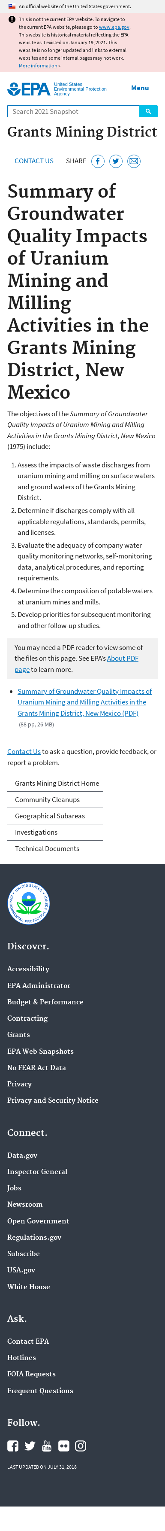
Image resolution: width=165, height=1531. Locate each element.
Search (148, 111)
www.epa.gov (114, 27)
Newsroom (25, 1205)
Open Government (38, 1222)
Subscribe (23, 1254)
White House (28, 1287)
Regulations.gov (34, 1238)
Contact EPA (28, 1342)
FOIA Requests (31, 1375)
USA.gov (21, 1271)
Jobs (14, 1188)
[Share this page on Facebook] (98, 161)
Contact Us (34, 160)
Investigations (36, 832)
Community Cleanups (47, 799)
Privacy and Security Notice (53, 1101)
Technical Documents (47, 848)
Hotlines (21, 1358)
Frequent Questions (40, 1391)
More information (38, 65)
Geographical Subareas (50, 815)
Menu (140, 87)
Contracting (27, 1019)
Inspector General (37, 1172)
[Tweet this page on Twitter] (116, 161)
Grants (18, 1035)
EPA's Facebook (12, 1446)
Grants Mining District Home (57, 783)
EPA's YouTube (46, 1446)
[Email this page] (134, 161)
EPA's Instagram (80, 1446)
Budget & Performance (45, 1002)
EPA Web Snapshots (40, 1052)
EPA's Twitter (30, 1446)
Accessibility (28, 969)
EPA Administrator (38, 986)
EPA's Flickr (63, 1446)
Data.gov (22, 1156)
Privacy (19, 1085)
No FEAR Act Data (36, 1068)
